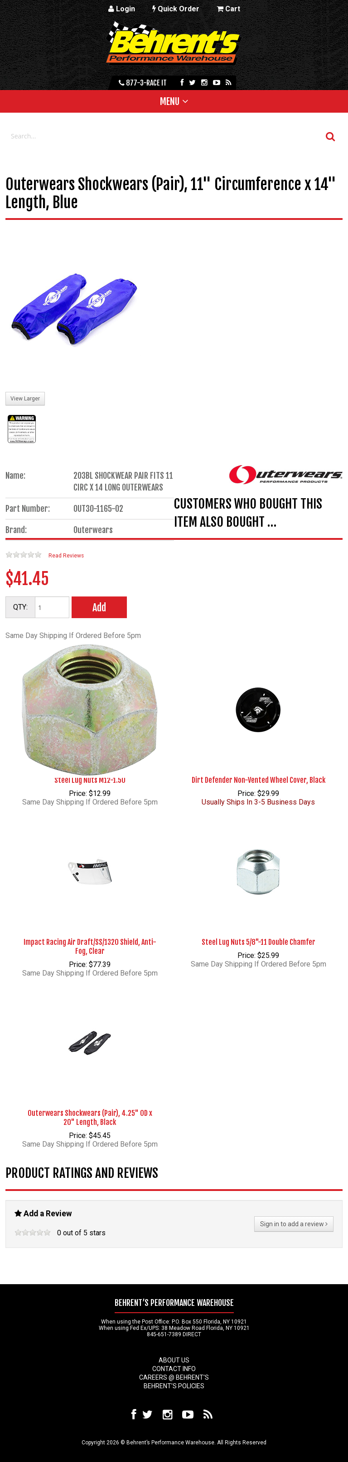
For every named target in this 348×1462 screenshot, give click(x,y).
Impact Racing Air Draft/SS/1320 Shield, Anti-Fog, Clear (90, 947)
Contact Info (174, 1368)
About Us (174, 1360)
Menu (169, 101)
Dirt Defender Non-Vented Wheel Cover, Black (258, 780)
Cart (228, 9)
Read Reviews (66, 555)
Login (121, 9)
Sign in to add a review (294, 1224)
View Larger (25, 398)
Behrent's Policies (174, 1386)
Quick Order (175, 9)
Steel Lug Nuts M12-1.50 (90, 780)
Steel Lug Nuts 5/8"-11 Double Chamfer (258, 942)
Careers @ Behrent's (174, 1377)
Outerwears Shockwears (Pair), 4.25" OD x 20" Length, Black (90, 1118)
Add (99, 607)
